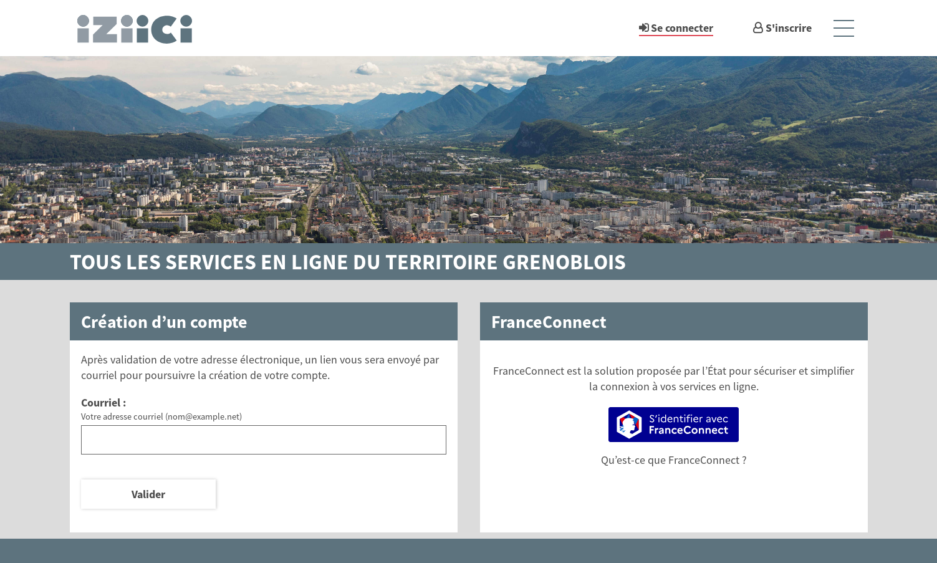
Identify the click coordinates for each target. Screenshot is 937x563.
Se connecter (682, 28)
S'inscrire (789, 28)
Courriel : (103, 402)
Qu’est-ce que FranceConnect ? (674, 460)
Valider (148, 494)
